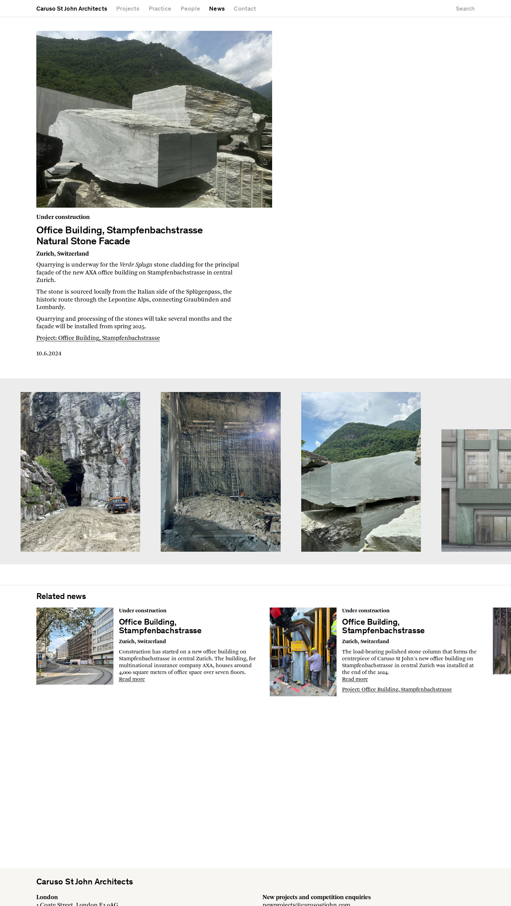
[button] (499, 471)
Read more (132, 679)
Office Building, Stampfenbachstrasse (160, 627)
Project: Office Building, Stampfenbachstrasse (98, 338)
